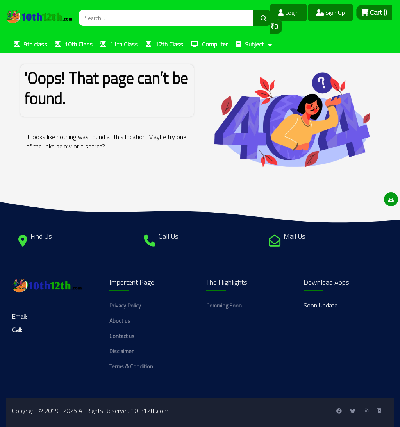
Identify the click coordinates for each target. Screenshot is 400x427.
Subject (254, 44)
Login (288, 12)
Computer (215, 44)
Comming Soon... (225, 305)
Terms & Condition (131, 366)
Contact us (121, 336)
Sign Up (330, 12)
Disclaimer (121, 351)
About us (119, 320)
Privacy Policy (125, 305)
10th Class (78, 44)
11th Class (124, 44)
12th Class (169, 44)
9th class (35, 44)
